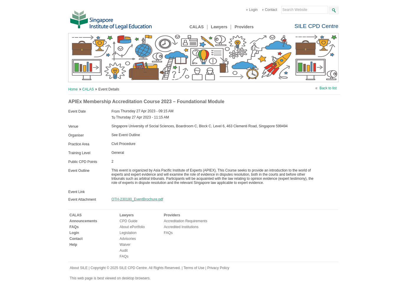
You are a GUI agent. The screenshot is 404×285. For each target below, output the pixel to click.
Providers (244, 26)
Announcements (83, 221)
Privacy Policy (218, 268)
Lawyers (219, 26)
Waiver (125, 245)
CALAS (197, 26)
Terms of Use (194, 268)
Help (73, 245)
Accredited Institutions (181, 227)
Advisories (128, 239)
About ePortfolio (132, 227)
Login (253, 10)
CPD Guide (129, 221)
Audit (124, 250)
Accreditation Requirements (185, 221)
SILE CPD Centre (317, 26)
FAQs (74, 227)
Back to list (327, 88)
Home (73, 89)
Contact (271, 10)
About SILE (79, 268)
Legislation (128, 233)
